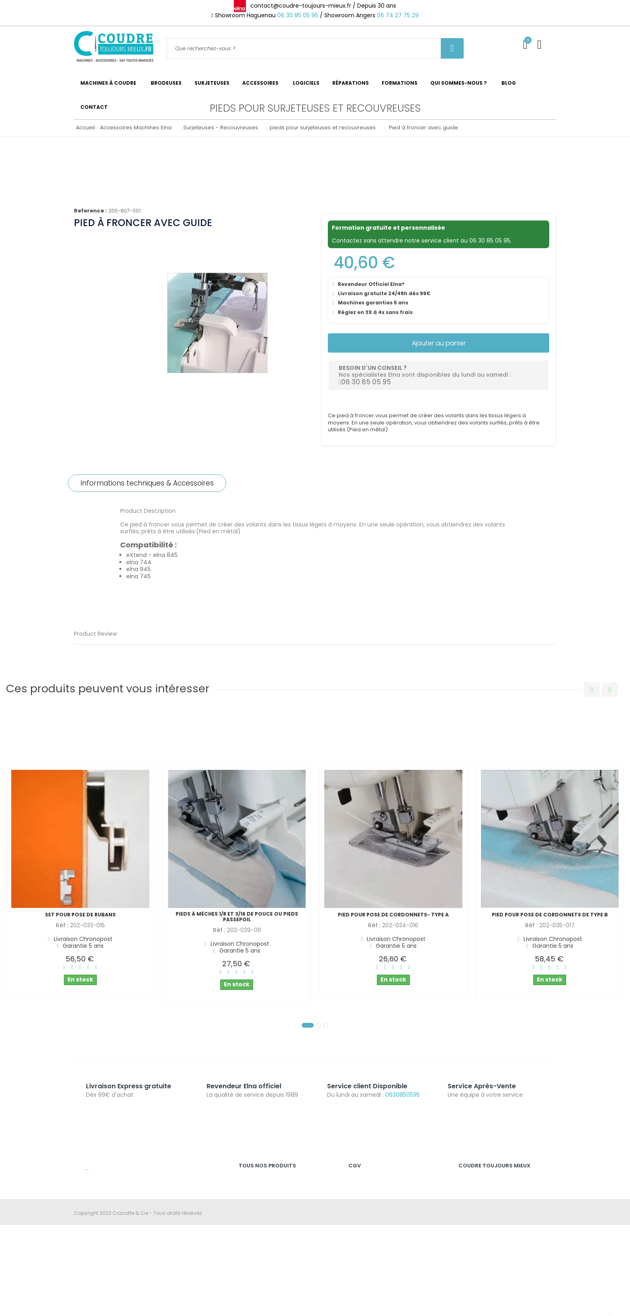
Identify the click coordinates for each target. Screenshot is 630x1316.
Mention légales (367, 1184)
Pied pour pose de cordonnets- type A (393, 915)
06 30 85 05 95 (297, 15)
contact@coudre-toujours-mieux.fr (140, 1223)
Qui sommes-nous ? (483, 1223)
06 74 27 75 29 (398, 15)
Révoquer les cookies (374, 1223)
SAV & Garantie (477, 1197)
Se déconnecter (477, 1249)
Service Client (474, 1184)
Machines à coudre (262, 1184)
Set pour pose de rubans (80, 915)
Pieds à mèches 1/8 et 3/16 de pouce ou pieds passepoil (237, 916)
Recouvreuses (256, 1223)
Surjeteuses (253, 1197)
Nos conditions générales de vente (390, 1197)
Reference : (90, 210)
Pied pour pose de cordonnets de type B (550, 915)
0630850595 (402, 1095)
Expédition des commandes (493, 1210)
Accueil (83, 127)
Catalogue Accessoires (487, 1262)
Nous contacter (477, 1236)
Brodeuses (252, 1210)
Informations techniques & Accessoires (147, 483)
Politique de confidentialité (380, 1210)
